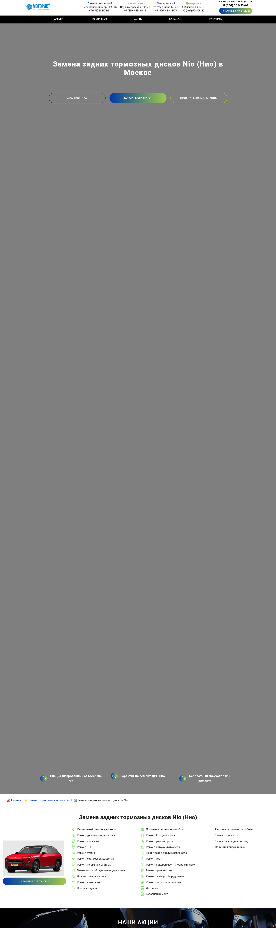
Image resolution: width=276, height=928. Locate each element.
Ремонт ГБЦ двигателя (160, 835)
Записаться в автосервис (34, 881)
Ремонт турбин (86, 852)
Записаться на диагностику (232, 841)
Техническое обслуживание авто (166, 852)
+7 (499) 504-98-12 (193, 10)
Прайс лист (99, 19)
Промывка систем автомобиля (165, 829)
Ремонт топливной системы (94, 864)
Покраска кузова (87, 888)
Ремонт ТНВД (86, 847)
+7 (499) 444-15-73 (166, 10)
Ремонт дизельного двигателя (96, 835)
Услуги (58, 19)
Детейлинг (152, 888)
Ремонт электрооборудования (165, 876)
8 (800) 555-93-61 (236, 5)
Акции (138, 19)
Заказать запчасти (226, 835)
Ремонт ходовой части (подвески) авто (170, 864)
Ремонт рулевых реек (160, 841)
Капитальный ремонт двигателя (96, 829)
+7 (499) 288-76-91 (100, 10)
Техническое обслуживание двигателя (101, 870)
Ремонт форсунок (88, 841)
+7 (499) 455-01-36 (135, 10)
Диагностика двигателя (91, 876)
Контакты (215, 19)
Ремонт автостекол (89, 882)
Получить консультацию (236, 10)
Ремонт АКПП (155, 858)
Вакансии (175, 19)
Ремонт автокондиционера (163, 847)
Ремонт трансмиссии (159, 870)
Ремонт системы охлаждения (95, 858)
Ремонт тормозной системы (163, 882)
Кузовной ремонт (157, 894)
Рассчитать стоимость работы (234, 829)
